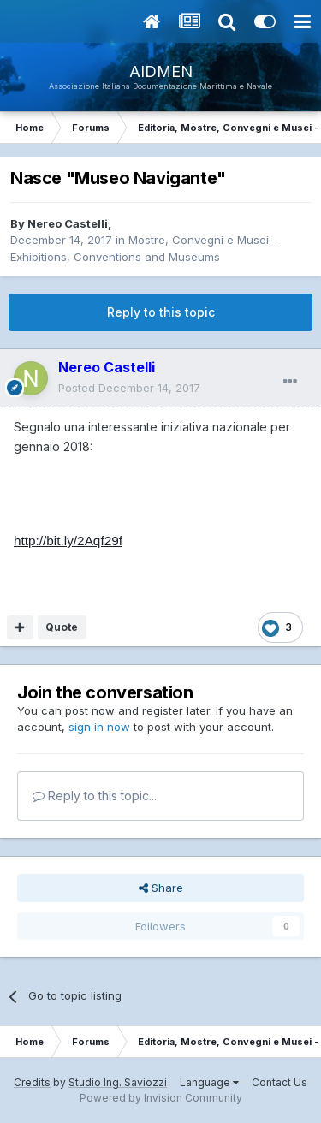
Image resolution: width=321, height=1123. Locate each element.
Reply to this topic (161, 312)
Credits (32, 1082)
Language (209, 1082)
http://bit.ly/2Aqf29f (68, 540)
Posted (129, 388)
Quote (61, 627)
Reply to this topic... (95, 795)
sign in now (99, 727)
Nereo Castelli (67, 223)
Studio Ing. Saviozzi (117, 1082)
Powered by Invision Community (161, 1097)
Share (161, 887)
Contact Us (279, 1082)
